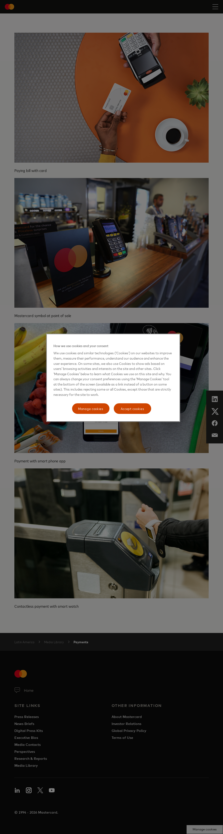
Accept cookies (132, 408)
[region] (113, 378)
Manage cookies (90, 408)
